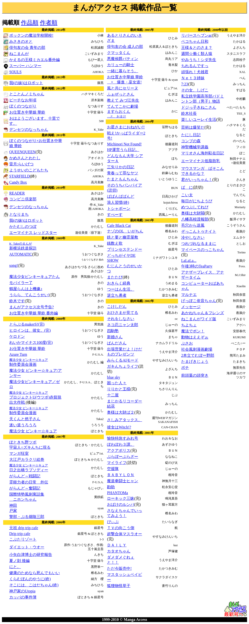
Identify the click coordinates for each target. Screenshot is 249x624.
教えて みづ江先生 (123, 100)
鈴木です (17, 301)
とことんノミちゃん (26, 94)
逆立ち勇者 (116, 295)
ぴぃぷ (113, 522)
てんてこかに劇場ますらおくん (122, 111)
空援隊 (113, 469)
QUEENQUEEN (22, 152)
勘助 (111, 487)
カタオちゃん (118, 551)
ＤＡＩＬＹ (116, 545)
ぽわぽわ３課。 (120, 444)
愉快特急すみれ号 (122, 438)
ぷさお (187, 343)
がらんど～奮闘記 (24, 488)
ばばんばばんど (120, 196)
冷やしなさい (193, 237)
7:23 (184, 84)
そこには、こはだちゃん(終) (34, 585)
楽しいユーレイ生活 (198, 119)
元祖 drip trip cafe (23, 528)
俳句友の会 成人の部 (125, 47)
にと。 (15, 567)
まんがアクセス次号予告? (31, 307)
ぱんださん (116, 343)
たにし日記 (191, 135)
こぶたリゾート (22, 539)
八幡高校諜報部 (194, 219)
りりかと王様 (118, 389)
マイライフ (116, 463)
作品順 (29, 22)
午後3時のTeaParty (197, 266)
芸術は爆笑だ (193, 127)
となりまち (19, 214)
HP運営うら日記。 (123, 150)
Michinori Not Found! (124, 144)
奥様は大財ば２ (120, 412)
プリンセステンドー (124, 249)
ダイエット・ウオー (26, 547)
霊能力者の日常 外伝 (28, 482)
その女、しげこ (194, 90)
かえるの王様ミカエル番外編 (34, 60)
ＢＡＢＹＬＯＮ (120, 475)
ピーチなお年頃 (22, 100)
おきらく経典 (118, 283)
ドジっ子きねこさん (198, 107)
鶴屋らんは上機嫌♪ (25, 289)
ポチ (185, 367)
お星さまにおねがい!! (126, 127)
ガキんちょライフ (122, 366)
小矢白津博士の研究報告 (30, 555)
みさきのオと (21, 41)
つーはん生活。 (120, 289)
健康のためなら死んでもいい (34, 573)
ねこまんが (19, 54)
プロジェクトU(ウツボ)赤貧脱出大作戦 (35, 397)
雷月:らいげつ (21, 164)
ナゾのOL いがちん (125, 231)
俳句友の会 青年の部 (27, 47)
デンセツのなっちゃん (28, 129)
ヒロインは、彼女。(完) (30, 330)
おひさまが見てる (122, 313)
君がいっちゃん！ (196, 180)
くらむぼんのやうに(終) (30, 579)
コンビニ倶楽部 (22, 199)
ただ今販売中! (119, 568)
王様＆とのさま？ (196, 47)
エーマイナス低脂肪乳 (200, 161)
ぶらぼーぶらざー (122, 457)
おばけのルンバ (120, 504)
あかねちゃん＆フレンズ (202, 313)
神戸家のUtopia (22, 591)
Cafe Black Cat (119, 225)
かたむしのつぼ (22, 226)
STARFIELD (19, 176)
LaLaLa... (188, 261)
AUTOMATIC (20, 254)
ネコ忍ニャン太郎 (122, 325)
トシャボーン (118, 208)
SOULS (15, 72)
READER (17, 193)
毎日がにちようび (196, 201)
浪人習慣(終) (118, 202)
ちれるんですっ (194, 66)
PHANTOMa (117, 493)
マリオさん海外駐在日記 (202, 153)
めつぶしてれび (194, 207)
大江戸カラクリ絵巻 (26, 459)
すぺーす (115, 215)
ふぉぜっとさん (120, 94)
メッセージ (191, 307)
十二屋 (113, 395)
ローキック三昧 (120, 498)
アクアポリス (118, 450)
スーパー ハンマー (25, 66)
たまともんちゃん (122, 179)
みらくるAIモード (122, 360)
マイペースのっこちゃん (202, 250)
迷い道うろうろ (22, 425)
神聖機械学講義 (194, 147)
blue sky (113, 377)
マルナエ (189, 295)
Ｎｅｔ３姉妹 (193, 78)
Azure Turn (18, 354)
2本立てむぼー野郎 (197, 355)
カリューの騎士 (120, 65)
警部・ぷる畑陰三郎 (26, 517)
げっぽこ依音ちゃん (198, 301)
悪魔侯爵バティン (122, 59)
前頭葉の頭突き (194, 375)
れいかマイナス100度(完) (31, 342)
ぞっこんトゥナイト (198, 231)
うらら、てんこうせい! (29, 295)
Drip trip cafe (19, 534)
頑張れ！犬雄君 (194, 72)
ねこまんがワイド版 (198, 319)
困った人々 (116, 383)
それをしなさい (120, 319)
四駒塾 (113, 331)
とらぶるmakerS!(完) (26, 324)
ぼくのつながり (22, 106)
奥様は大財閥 (193, 213)
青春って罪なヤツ (122, 173)
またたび (115, 277)
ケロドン (17, 336)
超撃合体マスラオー (124, 534)
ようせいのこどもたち (28, 170)
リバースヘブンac (196, 35)
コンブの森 (191, 141)
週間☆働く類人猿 (196, 54)
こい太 (187, 195)
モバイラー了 (21, 283)
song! (13, 265)
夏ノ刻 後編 (19, 561)
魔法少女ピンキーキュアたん (34, 277)
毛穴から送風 (193, 225)
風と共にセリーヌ (122, 88)
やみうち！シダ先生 (198, 60)
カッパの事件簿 (22, 597)
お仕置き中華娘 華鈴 (27, 112)
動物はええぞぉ (194, 337)
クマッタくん (118, 53)
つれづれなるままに (198, 243)
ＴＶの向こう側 (120, 528)
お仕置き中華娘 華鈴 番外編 (33, 313)
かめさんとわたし (24, 158)
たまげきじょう (194, 361)
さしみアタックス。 (124, 420)
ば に (187, 187)
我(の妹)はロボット (26, 83)
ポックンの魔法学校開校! (31, 35)
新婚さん (115, 337)
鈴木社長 (189, 113)
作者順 (48, 22)
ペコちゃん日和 (194, 41)
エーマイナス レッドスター (33, 233)
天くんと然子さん (24, 419)
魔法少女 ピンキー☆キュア (33, 431)
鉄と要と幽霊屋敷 (122, 237)
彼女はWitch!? (119, 427)
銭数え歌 (115, 243)
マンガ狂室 (19, 453)
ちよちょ (189, 325)
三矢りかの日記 (120, 167)
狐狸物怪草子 (118, 586)
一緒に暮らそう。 (122, 71)
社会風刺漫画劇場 (196, 349)
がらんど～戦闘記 (24, 476)
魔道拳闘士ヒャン (122, 481)
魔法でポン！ (193, 331)
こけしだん (116, 306)
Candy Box (18, 182)
